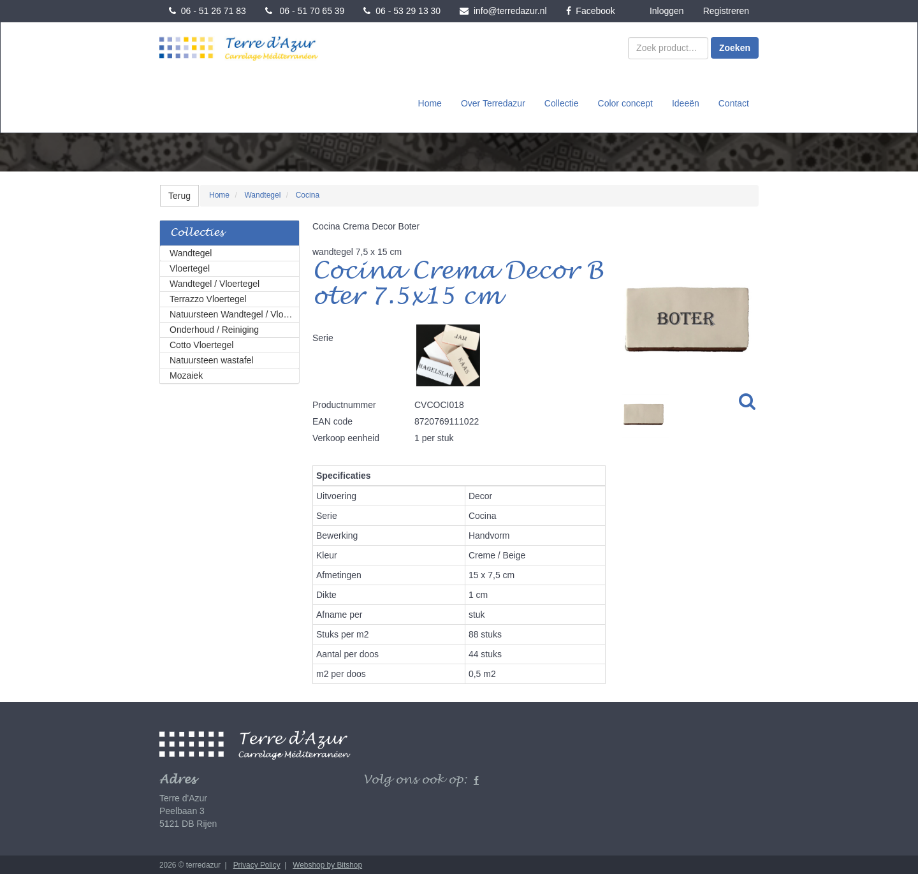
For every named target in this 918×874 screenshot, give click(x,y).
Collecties (197, 231)
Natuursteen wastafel (212, 359)
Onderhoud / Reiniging (214, 328)
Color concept (625, 103)
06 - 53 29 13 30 (402, 11)
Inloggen (667, 11)
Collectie (561, 103)
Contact (733, 103)
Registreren (726, 11)
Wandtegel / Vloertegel (214, 282)
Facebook (590, 11)
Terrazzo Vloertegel (208, 298)
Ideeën (685, 103)
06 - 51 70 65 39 (305, 11)
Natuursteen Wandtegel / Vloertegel (235, 313)
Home (430, 103)
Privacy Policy (256, 863)
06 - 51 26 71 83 (207, 11)
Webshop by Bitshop (327, 863)
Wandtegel (191, 252)
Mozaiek (186, 374)
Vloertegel (190, 267)
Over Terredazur (493, 103)
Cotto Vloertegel (201, 344)
